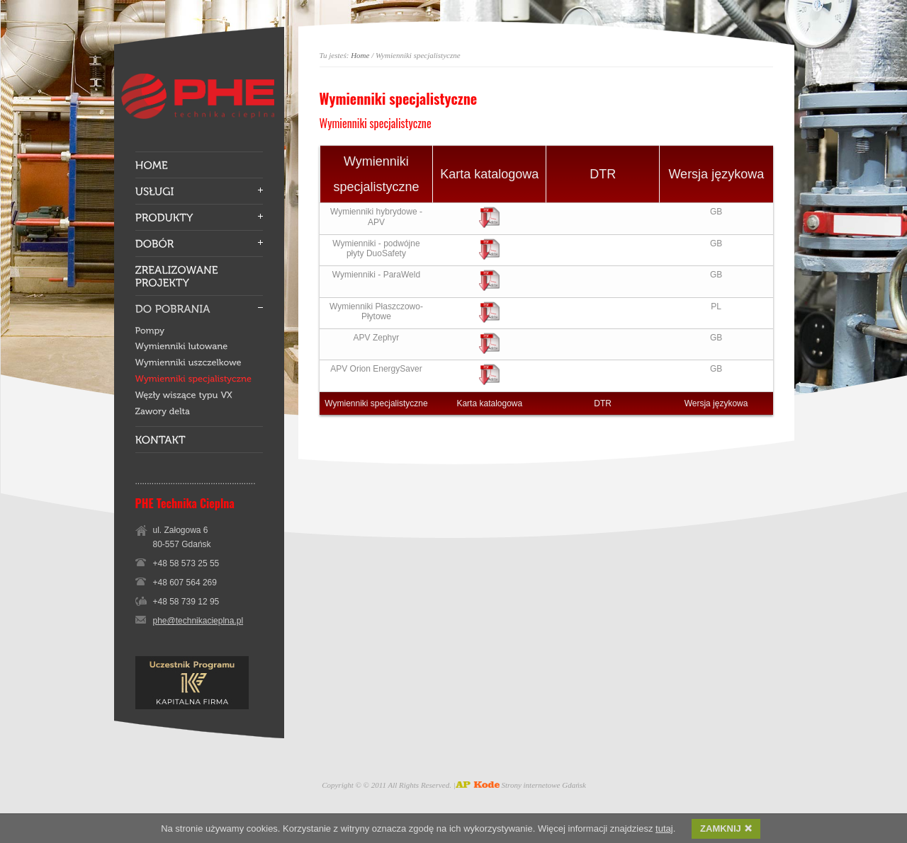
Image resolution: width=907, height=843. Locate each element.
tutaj (664, 830)
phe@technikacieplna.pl (198, 621)
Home (360, 55)
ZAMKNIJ (726, 830)
